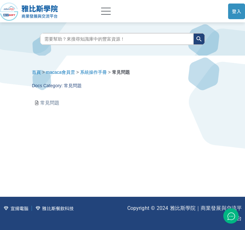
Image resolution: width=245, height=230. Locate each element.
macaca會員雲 (60, 72)
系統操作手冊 (93, 72)
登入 (236, 11)
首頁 (36, 72)
